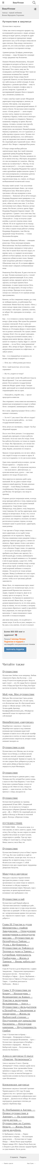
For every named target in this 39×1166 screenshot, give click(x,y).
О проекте (14, 1157)
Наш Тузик (30, 1163)
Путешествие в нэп (13, 747)
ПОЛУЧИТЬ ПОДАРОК (15, 649)
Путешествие (10, 671)
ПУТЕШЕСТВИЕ (12, 823)
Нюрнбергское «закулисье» (18, 722)
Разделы (23, 1157)
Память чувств (8, 1163)
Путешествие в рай (13, 899)
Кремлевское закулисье (15, 1084)
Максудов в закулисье (15, 873)
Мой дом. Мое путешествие (18, 694)
